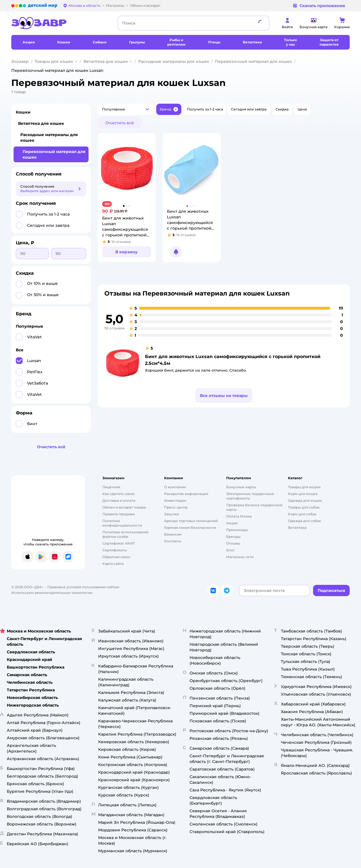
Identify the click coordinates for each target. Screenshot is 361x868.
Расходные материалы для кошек (173, 61)
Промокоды (237, 530)
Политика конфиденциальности (122, 523)
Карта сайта (113, 563)
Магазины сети (240, 557)
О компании (175, 487)
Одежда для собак (304, 521)
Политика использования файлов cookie (125, 534)
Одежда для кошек (305, 500)
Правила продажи (118, 514)
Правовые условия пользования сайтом (83, 587)
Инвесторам (175, 500)
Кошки (23, 112)
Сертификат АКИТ (118, 543)
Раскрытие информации (186, 494)
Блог (230, 550)
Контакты (172, 541)
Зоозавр (20, 61)
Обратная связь (116, 557)
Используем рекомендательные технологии (51, 592)
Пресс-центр (176, 507)
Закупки (171, 514)
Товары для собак (304, 507)
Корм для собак (302, 514)
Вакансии (172, 534)
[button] (126, 109)
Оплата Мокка (239, 516)
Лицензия (111, 487)
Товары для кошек (54, 61)
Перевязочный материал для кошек (253, 61)
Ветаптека (297, 527)
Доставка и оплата (118, 500)
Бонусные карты (241, 487)
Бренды (233, 536)
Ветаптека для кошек (105, 61)
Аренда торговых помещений (191, 521)
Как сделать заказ (118, 494)
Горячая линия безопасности (190, 527)
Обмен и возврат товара (124, 507)
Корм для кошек (303, 494)
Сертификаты (114, 550)
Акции (231, 523)
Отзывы (233, 543)
